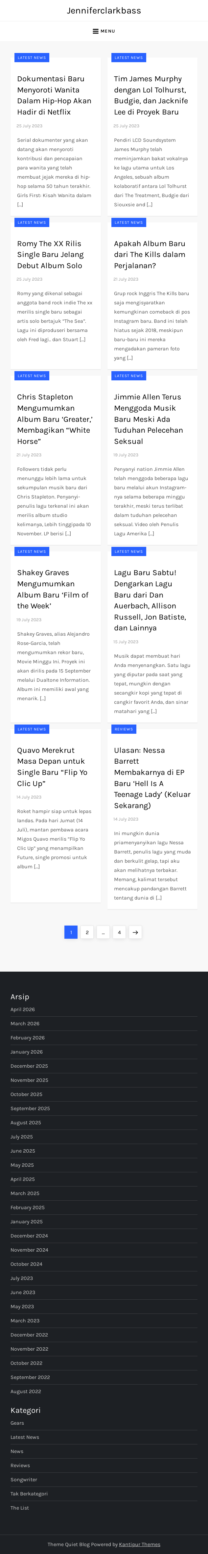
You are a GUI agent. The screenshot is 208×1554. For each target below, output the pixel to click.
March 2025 (25, 1193)
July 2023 (22, 1278)
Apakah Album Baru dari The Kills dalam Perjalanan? (150, 254)
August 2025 (26, 1122)
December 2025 (29, 1066)
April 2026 (23, 1009)
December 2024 (29, 1236)
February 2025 (28, 1207)
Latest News (32, 57)
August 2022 (26, 1391)
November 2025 (29, 1080)
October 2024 (26, 1264)
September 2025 (30, 1108)
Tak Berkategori (29, 1493)
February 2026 (28, 1037)
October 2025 (26, 1094)
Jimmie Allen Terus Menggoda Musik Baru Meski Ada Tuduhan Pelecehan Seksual (148, 419)
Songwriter (24, 1479)
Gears (17, 1423)
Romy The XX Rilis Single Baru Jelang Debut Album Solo (50, 254)
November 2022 (29, 1349)
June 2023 (23, 1292)
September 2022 (30, 1377)
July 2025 (22, 1137)
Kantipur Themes (139, 1544)
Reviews (124, 729)
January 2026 (27, 1052)
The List (20, 1508)
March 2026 (25, 1023)
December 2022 (29, 1335)
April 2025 (23, 1179)
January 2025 (27, 1221)
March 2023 (25, 1320)
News (17, 1451)
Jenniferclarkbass (104, 10)
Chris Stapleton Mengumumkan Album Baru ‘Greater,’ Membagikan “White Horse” (55, 419)
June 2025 (23, 1151)
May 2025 (22, 1165)
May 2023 (22, 1306)
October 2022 (26, 1363)
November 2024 (29, 1250)
